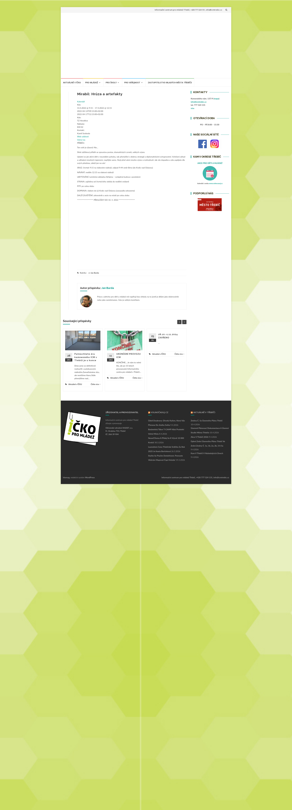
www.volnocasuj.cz (216, 183)
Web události (83, 136)
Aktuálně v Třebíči (204, 412)
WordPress (90, 477)
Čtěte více (95, 384)
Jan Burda (95, 273)
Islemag (66, 477)
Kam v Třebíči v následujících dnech (207, 453)
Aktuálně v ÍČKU (72, 82)
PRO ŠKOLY (111, 82)
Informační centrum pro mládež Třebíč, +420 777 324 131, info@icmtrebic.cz (188, 10)
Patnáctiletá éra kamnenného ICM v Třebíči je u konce (85, 357)
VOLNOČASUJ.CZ (159, 412)
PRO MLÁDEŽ (91, 82)
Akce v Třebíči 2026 (199, 437)
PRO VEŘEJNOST (132, 82)
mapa (216, 98)
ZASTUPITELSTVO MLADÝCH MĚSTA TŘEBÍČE (170, 82)
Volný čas (81, 140)
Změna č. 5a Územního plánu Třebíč (207, 420)
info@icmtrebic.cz (198, 102)
